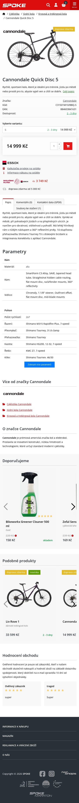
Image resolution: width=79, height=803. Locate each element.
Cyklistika (14, 13)
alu (28, 266)
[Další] (73, 507)
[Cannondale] (39, 395)
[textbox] (39, 129)
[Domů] (4, 13)
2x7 (28, 317)
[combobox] (39, 129)
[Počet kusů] (53, 146)
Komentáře (24, 202)
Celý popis (68, 91)
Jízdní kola (29, 13)
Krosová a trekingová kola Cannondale (26, 415)
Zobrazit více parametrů (39, 364)
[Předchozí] (6, 507)
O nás (6, 754)
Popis (8, 202)
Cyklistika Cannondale (17, 404)
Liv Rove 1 (12, 621)
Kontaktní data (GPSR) (49, 202)
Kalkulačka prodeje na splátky (24, 168)
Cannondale (69, 100)
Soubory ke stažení (28, 208)
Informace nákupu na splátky (23, 172)
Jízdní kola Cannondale (17, 410)
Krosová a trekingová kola (52, 13)
